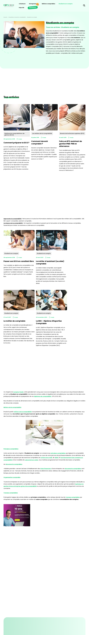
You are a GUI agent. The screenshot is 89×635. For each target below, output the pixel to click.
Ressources (32, 7)
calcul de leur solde (31, 460)
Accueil (5, 17)
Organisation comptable (12, 477)
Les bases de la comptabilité (13, 223)
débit (56, 457)
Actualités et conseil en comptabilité (17, 17)
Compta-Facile (18, 392)
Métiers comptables (48, 4)
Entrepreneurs (33, 4)
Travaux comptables (11, 493)
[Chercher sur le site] (84, 5)
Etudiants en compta (65, 4)
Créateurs (22, 4)
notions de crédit (46, 457)
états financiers (45, 468)
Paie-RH (21, 8)
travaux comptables (73, 497)
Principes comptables (11, 449)
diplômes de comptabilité (42, 396)
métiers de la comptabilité (23, 412)
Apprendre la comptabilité (13, 219)
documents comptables (14, 464)
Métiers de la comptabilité (12, 407)
